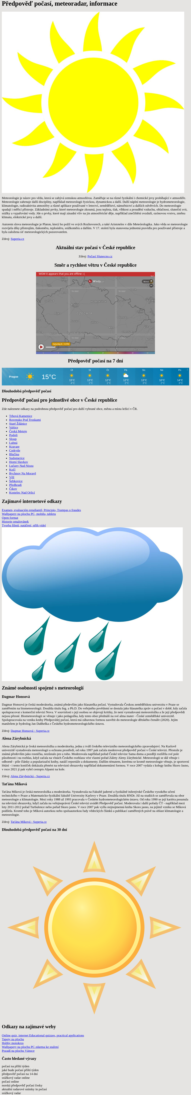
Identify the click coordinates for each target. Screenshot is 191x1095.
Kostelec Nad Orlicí (22, 492)
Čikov (13, 488)
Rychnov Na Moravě (22, 473)
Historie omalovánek (15, 521)
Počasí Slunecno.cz (99, 256)
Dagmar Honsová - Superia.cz (30, 731)
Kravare (14, 446)
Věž (11, 477)
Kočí (12, 469)
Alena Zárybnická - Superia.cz (30, 776)
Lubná (13, 443)
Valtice (13, 427)
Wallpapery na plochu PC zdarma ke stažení (30, 1047)
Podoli (13, 435)
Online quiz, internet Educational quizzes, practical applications (43, 1035)
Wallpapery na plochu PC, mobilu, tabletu (29, 514)
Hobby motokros (13, 1043)
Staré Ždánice (18, 423)
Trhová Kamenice (20, 416)
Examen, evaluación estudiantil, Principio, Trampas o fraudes (41, 510)
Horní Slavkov (18, 462)
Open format (10, 518)
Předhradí (15, 485)
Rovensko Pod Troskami (25, 420)
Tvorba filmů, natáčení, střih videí (24, 525)
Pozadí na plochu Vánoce (18, 1050)
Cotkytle (14, 450)
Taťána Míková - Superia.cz (29, 822)
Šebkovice (16, 481)
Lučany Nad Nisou (21, 466)
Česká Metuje (18, 431)
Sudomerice (17, 458)
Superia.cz (17, 239)
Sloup (13, 439)
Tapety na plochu (13, 1039)
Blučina (14, 454)
